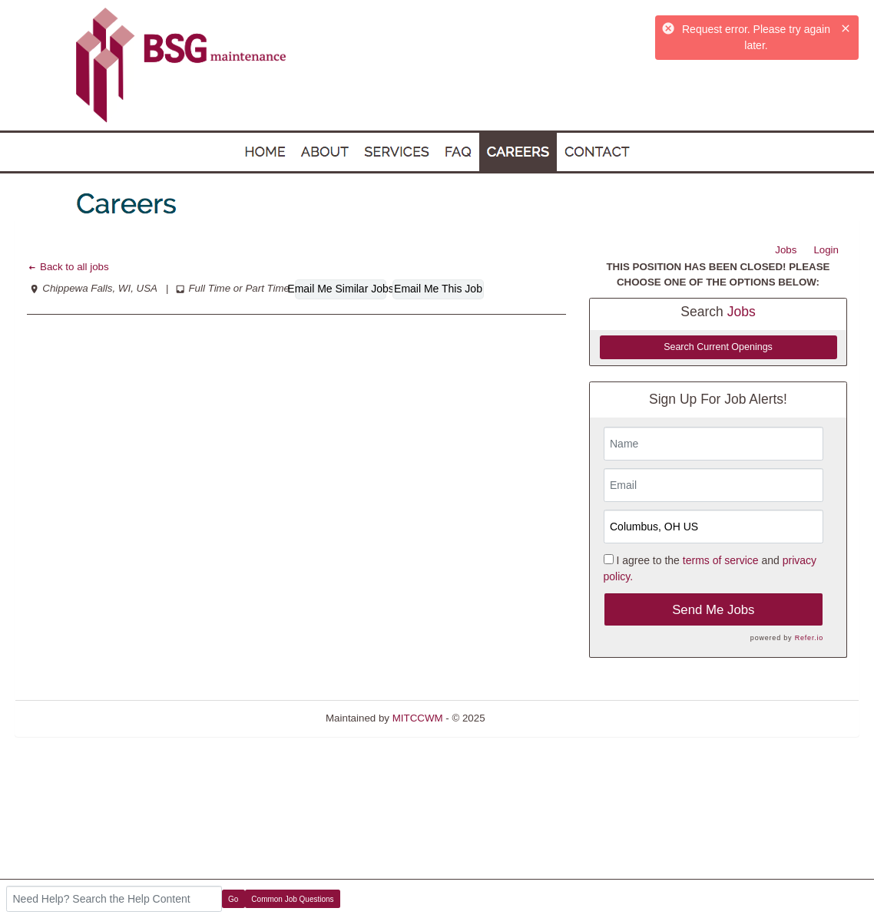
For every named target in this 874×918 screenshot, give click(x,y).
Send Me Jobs (713, 610)
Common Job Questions (292, 899)
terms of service (721, 560)
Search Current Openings (718, 347)
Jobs (785, 250)
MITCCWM (417, 718)
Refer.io (809, 638)
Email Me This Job (438, 288)
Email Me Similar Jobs (340, 288)
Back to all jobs (68, 266)
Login (826, 250)
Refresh (530, 718)
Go (233, 899)
